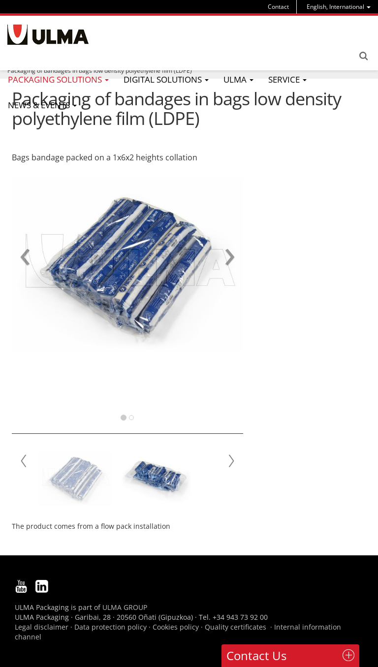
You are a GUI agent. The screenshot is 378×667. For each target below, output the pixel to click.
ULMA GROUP (124, 607)
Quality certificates (235, 627)
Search (363, 56)
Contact (278, 6)
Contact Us (256, 655)
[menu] (339, 6)
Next (231, 460)
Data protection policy (110, 627)
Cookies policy (176, 627)
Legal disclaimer (41, 627)
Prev (24, 460)
